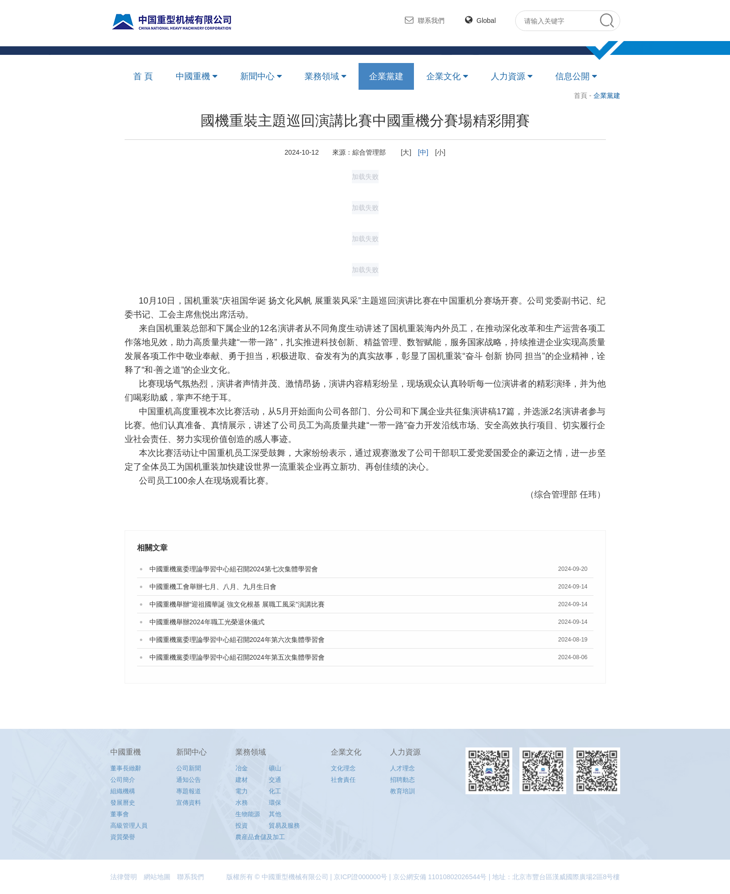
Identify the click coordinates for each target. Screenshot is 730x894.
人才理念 (402, 768)
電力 (241, 791)
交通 (275, 779)
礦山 (275, 768)
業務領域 (322, 76)
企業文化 (443, 76)
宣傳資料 (188, 802)
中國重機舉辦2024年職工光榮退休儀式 (206, 622)
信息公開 (572, 76)
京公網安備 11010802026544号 (440, 877)
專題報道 (188, 791)
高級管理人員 (129, 825)
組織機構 (122, 791)
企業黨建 (386, 76)
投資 (241, 825)
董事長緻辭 (125, 768)
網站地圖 (157, 877)
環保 (275, 802)
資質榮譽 (122, 837)
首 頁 (143, 76)
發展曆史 (122, 802)
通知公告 (188, 779)
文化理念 (343, 768)
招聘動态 (402, 779)
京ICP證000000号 (360, 877)
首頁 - (583, 95)
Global (480, 20)
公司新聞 (188, 768)
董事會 (119, 814)
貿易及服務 (284, 825)
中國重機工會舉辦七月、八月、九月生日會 (212, 586)
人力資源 (508, 76)
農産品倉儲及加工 (260, 837)
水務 (241, 802)
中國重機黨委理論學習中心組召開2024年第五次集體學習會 (237, 657)
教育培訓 (402, 791)
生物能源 (247, 814)
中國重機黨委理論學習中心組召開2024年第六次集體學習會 (237, 639)
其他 (275, 814)
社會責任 (343, 779)
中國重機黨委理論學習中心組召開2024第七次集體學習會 (233, 569)
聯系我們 (424, 20)
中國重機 (193, 76)
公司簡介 (122, 779)
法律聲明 (123, 877)
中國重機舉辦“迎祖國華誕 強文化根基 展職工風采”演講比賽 (237, 604)
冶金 (241, 768)
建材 (241, 779)
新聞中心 (257, 76)
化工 (275, 791)
